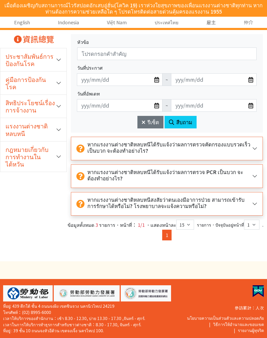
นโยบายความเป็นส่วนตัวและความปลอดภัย (225, 318)
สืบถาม (180, 122)
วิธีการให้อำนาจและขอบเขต (238, 324)
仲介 (248, 22)
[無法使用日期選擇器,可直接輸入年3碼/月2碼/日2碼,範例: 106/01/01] (119, 79)
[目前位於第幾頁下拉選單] (251, 225)
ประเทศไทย (167, 22)
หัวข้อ (83, 41)
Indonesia (68, 22)
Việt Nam (117, 22)
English (22, 22)
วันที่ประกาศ (89, 67)
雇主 (211, 22)
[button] (28, 293)
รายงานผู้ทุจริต (251, 330)
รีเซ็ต (150, 122)
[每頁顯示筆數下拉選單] (185, 225)
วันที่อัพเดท (88, 93)
